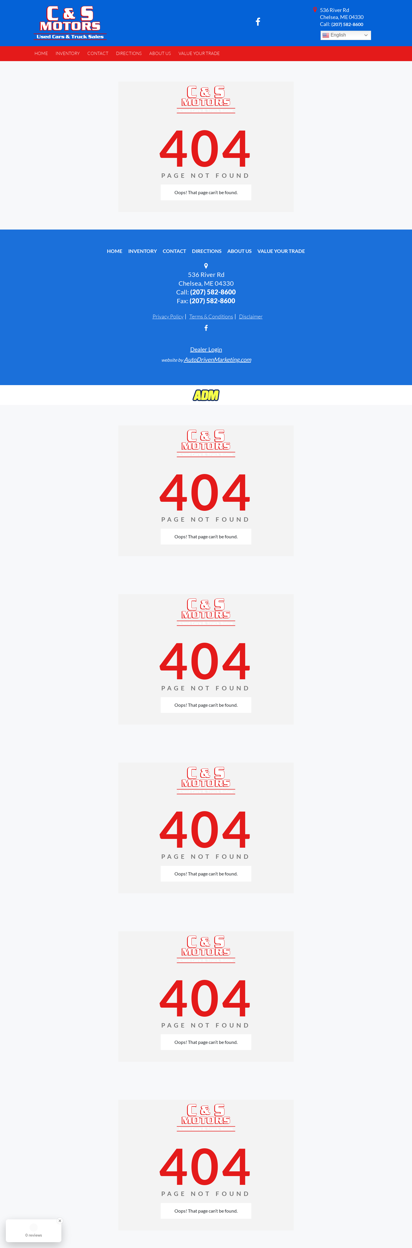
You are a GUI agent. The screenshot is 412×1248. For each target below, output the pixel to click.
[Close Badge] (60, 1221)
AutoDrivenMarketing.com (217, 359)
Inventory (142, 251)
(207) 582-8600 (347, 24)
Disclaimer (251, 316)
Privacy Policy (168, 316)
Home (114, 251)
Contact (174, 251)
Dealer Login (206, 349)
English (334, 35)
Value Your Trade (281, 251)
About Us (239, 251)
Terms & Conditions (211, 316)
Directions (206, 251)
